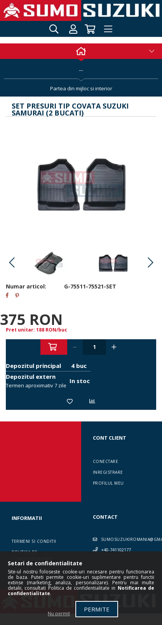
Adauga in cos (53, 347)
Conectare (105, 461)
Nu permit (59, 613)
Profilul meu (108, 483)
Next (150, 262)
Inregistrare (108, 472)
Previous (11, 262)
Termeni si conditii (34, 541)
